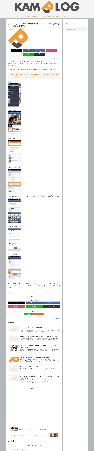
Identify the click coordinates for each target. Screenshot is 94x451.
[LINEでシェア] (47, 50)
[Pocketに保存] (38, 50)
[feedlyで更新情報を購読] (32, 310)
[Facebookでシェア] (21, 50)
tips (21, 289)
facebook (16, 289)
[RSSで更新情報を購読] (35, 310)
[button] (56, 50)
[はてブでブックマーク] (30, 50)
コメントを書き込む (34, 443)
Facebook (10, 289)
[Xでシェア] (12, 50)
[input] (76, 23)
